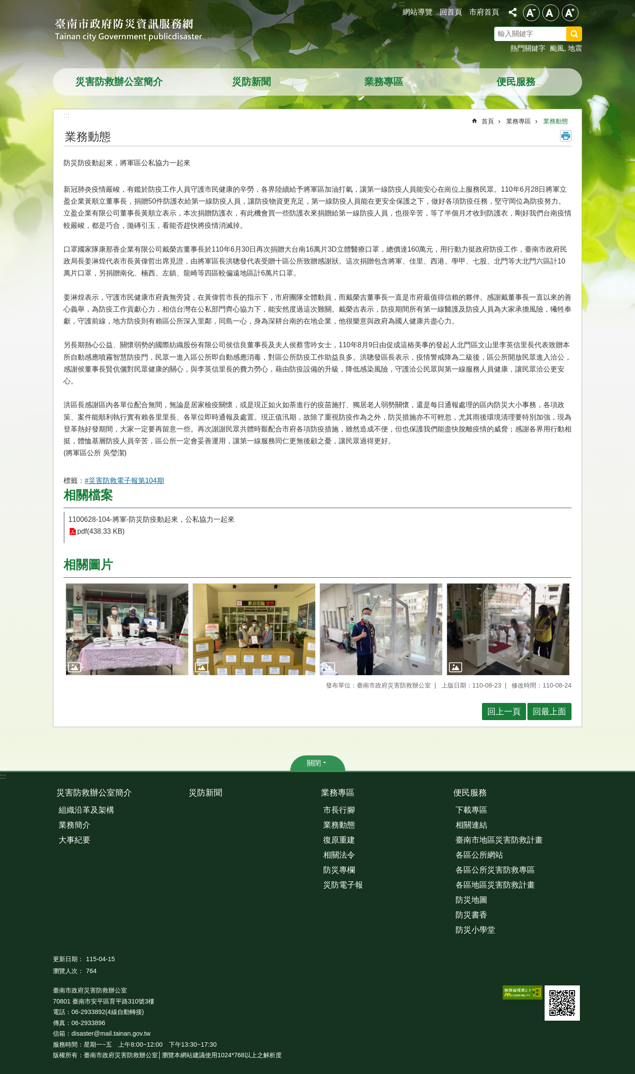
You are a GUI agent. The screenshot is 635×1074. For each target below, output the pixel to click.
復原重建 (339, 840)
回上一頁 (504, 711)
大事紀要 (74, 840)
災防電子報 (343, 885)
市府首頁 (484, 11)
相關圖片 (88, 565)
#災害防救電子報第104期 (124, 480)
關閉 (314, 763)
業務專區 (383, 81)
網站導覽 (418, 11)
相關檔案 (88, 495)
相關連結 (471, 825)
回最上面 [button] (549, 711)
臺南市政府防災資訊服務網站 (136, 30)
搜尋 (585, 35)
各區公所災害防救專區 (495, 870)
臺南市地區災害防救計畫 (499, 840)
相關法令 (339, 855)
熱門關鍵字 (527, 48)
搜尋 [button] (574, 33)
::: (3, 776)
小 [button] (531, 12)
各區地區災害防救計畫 (495, 885)
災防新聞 (251, 81)
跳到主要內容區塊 (4, 4)
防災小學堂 (475, 929)
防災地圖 (471, 900)
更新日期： (68, 959)
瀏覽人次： (68, 970)
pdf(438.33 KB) (101, 531)
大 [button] (570, 12)
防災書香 (471, 914)
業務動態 (555, 121)
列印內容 (566, 135)
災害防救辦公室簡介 (119, 81)
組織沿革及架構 (86, 810)
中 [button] (550, 12)
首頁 (488, 121)
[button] (127, 629)
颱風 (557, 48)
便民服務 (516, 81)
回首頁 (451, 11)
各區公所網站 (479, 855)
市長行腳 (339, 810)
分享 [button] (512, 12)
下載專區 (471, 810)
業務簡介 (74, 825)
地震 (575, 48)
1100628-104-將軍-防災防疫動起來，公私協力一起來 (151, 519)
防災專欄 (339, 870)
